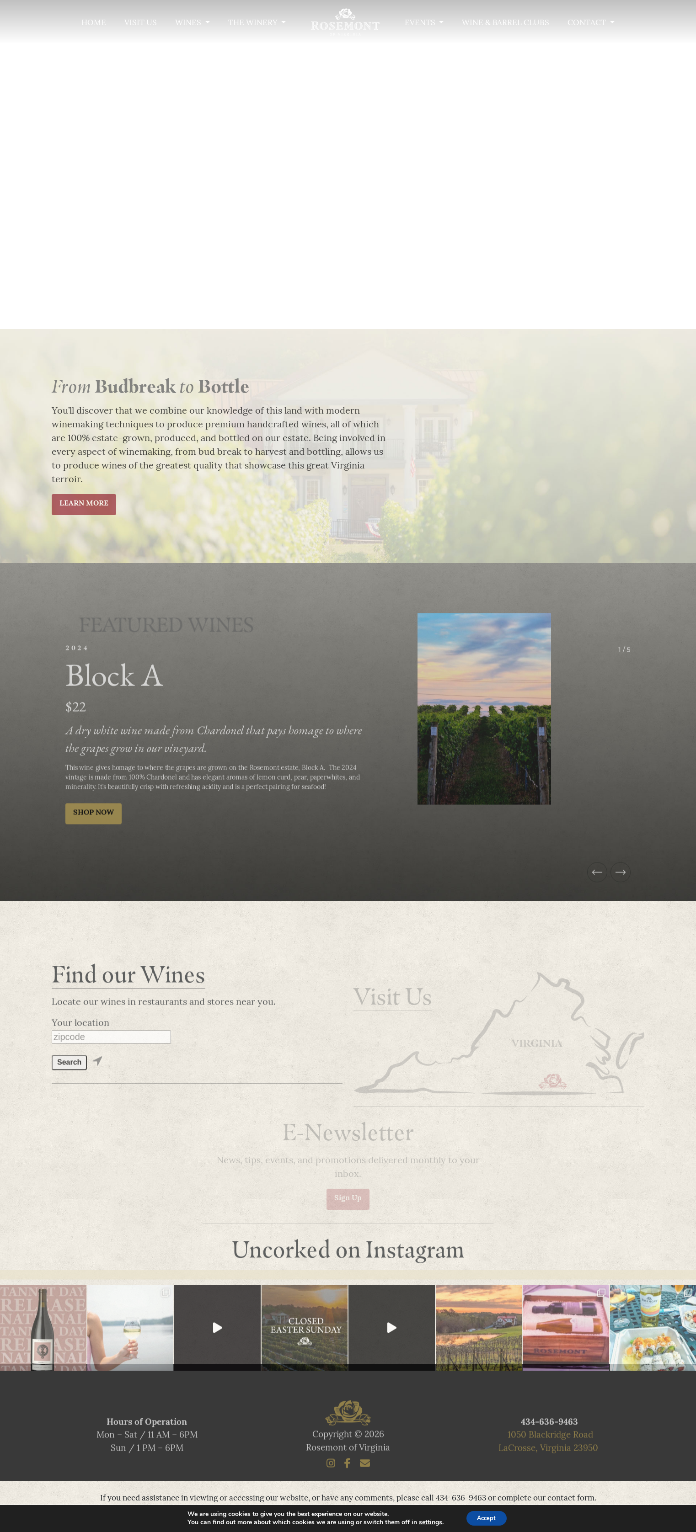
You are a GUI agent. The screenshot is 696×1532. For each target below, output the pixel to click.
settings (427, 1522)
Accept (486, 1517)
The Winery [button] (253, 23)
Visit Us (140, 23)
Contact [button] (588, 23)
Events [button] (421, 23)
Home (93, 23)
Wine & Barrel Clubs (505, 23)
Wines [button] (189, 23)
